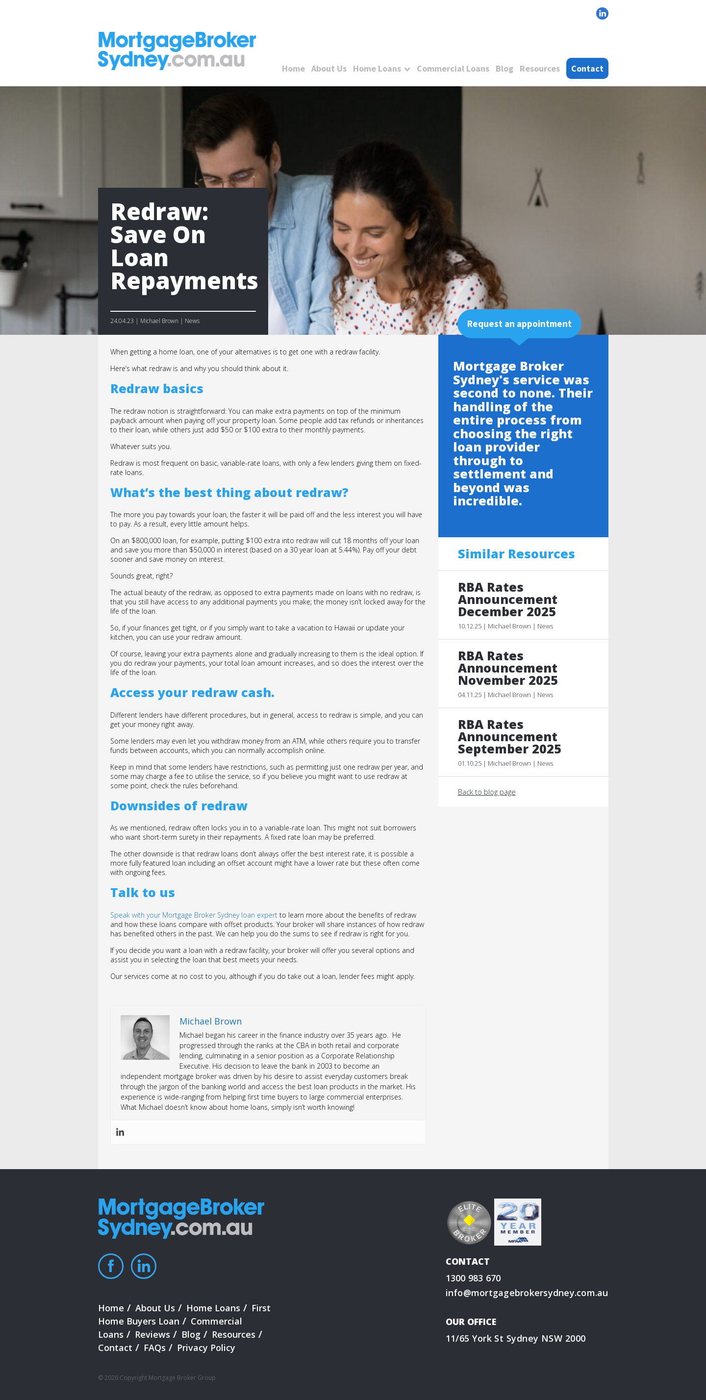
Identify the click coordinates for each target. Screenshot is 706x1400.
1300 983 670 (473, 1278)
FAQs (155, 1347)
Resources (540, 68)
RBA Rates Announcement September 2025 (509, 736)
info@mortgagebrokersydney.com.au (527, 1293)
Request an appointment (519, 323)
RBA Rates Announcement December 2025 (507, 599)
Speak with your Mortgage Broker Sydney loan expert (193, 915)
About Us (329, 68)
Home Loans (377, 68)
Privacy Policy (206, 1347)
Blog (504, 68)
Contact (587, 68)
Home (293, 68)
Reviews (152, 1334)
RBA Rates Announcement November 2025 (508, 668)
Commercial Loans (453, 68)
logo (177, 51)
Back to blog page (487, 792)
